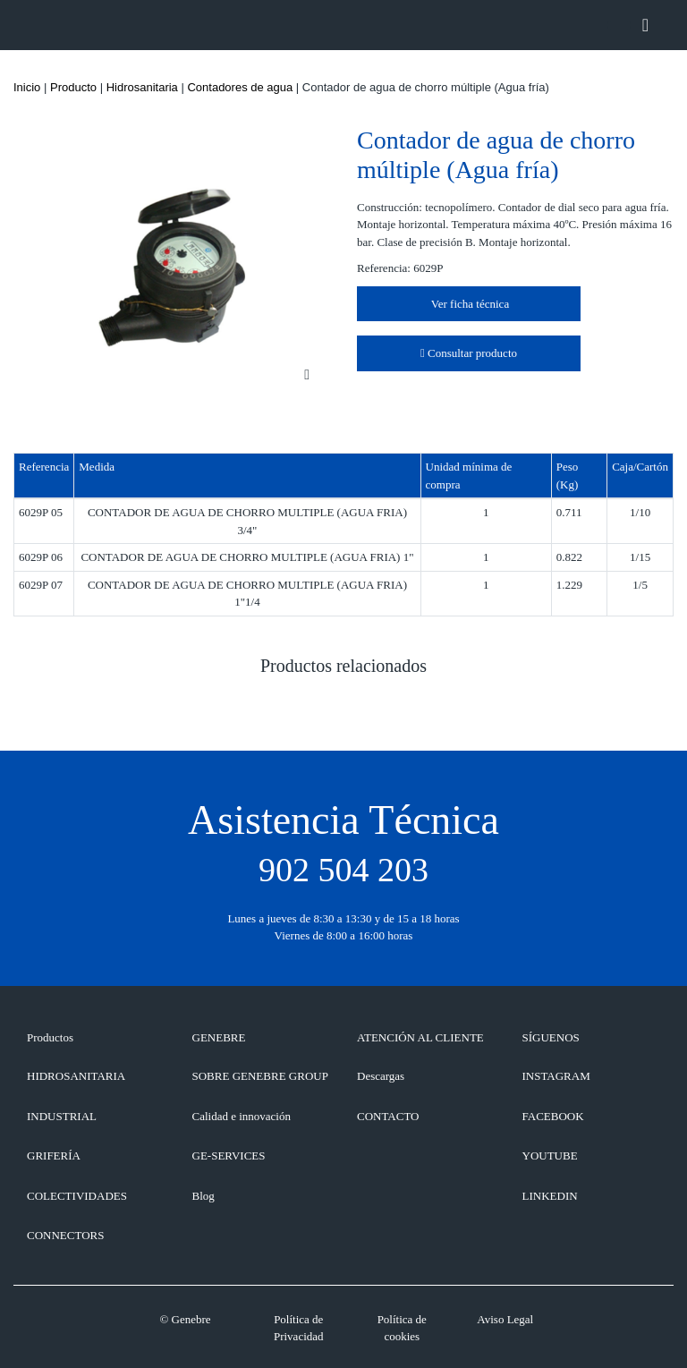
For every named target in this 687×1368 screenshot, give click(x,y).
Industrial (62, 1116)
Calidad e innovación (241, 1116)
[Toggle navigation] (645, 25)
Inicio (26, 87)
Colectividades (77, 1195)
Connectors (65, 1235)
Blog (203, 1195)
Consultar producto (468, 353)
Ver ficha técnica (468, 303)
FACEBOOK (553, 1116)
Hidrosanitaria (142, 87)
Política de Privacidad (299, 1328)
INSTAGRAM (556, 1076)
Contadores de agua (240, 87)
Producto (73, 87)
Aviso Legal (505, 1319)
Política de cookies (402, 1328)
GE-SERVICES (229, 1155)
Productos (50, 1037)
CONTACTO (388, 1116)
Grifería (54, 1155)
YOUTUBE (550, 1155)
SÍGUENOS (551, 1037)
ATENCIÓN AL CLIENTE (420, 1037)
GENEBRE (219, 1037)
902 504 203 (343, 869)
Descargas (380, 1076)
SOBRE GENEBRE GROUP (260, 1076)
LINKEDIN (550, 1195)
